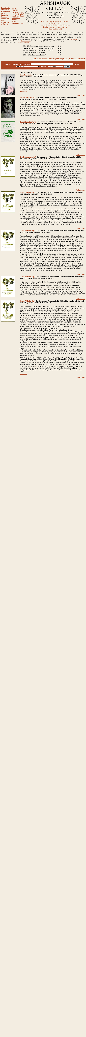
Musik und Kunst (18, 16)
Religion (14, 9)
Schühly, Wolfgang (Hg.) (28, 97)
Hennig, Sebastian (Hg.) (28, 122)
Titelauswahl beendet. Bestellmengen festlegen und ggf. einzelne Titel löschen (59, 59)
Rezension (23, 91)
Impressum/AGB (17, 23)
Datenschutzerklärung (23, 42)
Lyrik (3, 13)
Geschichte (15, 10)
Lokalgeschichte (17, 12)
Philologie (4, 24)
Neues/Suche (5, 8)
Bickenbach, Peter (26, 75)
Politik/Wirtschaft (18, 14)
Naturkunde (16, 18)
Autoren (14, 19)
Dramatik (4, 15)
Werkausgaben (6, 11)
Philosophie (5, 22)
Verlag (14, 21)
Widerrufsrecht (75, 39)
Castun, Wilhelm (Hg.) (27, 192)
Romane (4, 17)
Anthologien (5, 9)
